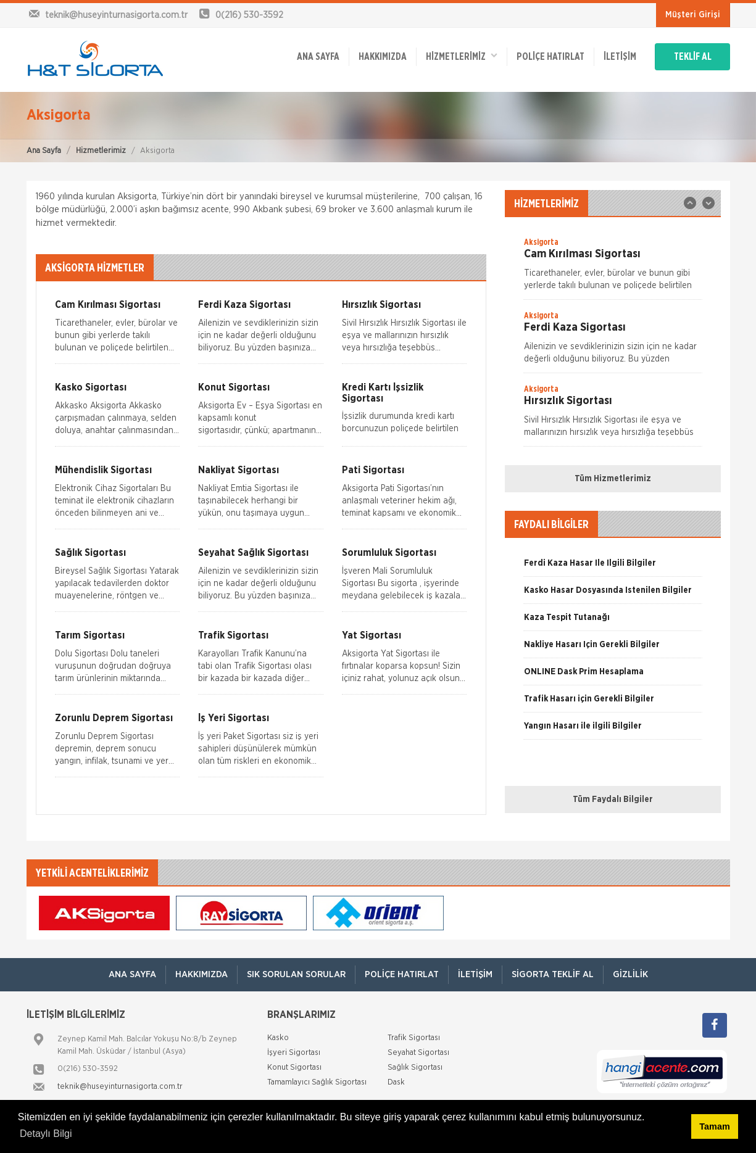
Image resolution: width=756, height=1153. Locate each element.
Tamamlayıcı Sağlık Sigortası (317, 1082)
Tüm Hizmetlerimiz (613, 478)
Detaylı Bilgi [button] (46, 1133)
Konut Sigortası (294, 1068)
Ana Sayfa (44, 151)
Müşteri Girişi (692, 14)
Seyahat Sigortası (418, 1053)
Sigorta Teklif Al (553, 974)
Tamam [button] (714, 1126)
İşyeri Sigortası (293, 1053)
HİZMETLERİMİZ (461, 56)
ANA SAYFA (318, 57)
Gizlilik (630, 974)
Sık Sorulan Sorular (296, 974)
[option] (612, 268)
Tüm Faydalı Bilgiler (613, 799)
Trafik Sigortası (414, 1038)
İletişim (620, 57)
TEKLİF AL (693, 57)
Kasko (278, 1038)
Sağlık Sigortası (415, 1068)
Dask (396, 1082)
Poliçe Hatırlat (550, 57)
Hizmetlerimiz (101, 151)
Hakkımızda (383, 57)
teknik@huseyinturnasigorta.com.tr (120, 1087)
